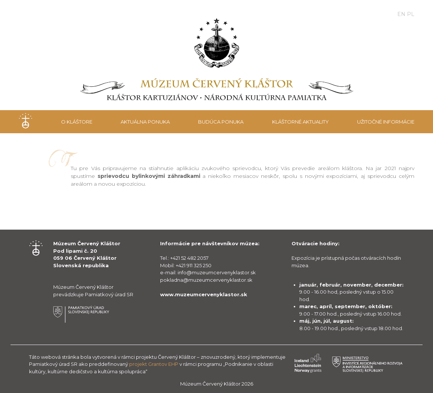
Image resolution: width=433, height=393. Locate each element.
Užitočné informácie (385, 122)
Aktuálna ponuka (145, 122)
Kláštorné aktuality (300, 122)
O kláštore (76, 122)
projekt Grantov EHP (153, 364)
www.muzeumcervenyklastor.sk (203, 294)
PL (410, 14)
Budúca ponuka (220, 122)
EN (401, 14)
